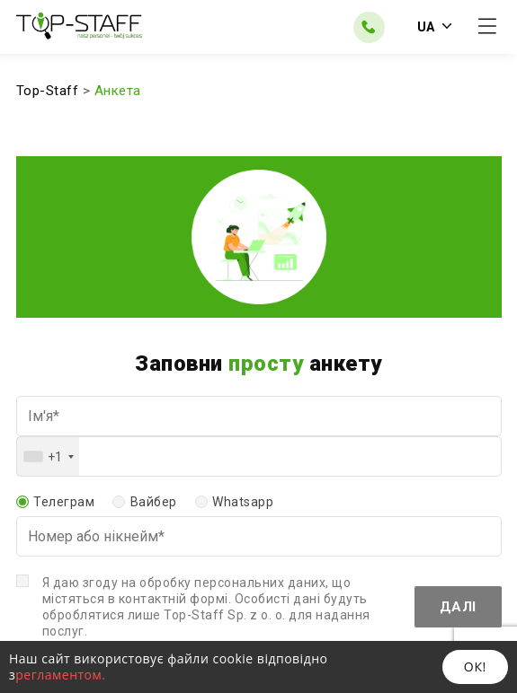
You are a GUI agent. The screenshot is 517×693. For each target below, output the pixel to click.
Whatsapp (242, 502)
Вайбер (153, 502)
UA (434, 27)
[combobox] (48, 456)
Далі (458, 607)
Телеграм (63, 502)
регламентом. (60, 674)
